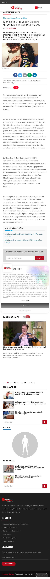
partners (17, 274)
